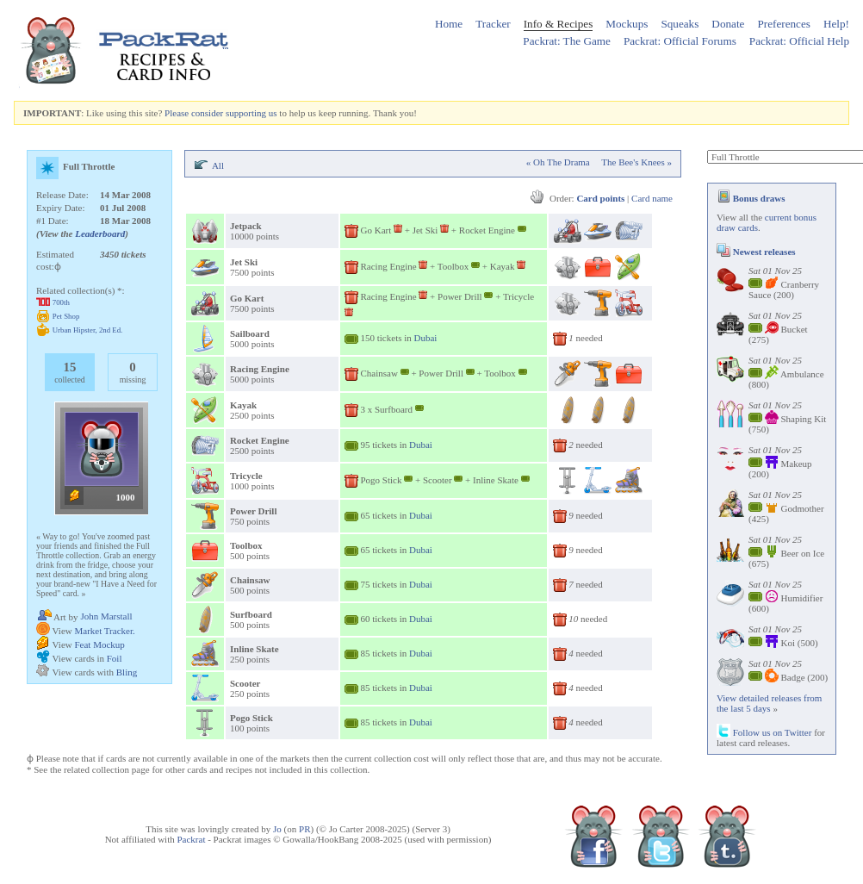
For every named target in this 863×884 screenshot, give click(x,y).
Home (449, 23)
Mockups (626, 23)
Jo (277, 829)
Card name (652, 198)
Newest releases (756, 251)
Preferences (783, 23)
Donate (727, 23)
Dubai (426, 338)
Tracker (493, 23)
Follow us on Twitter (764, 732)
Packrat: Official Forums (680, 40)
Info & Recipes (558, 23)
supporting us (251, 113)
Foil (114, 658)
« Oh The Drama (558, 162)
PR (304, 829)
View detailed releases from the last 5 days (769, 703)
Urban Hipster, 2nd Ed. (88, 330)
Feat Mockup (99, 644)
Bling (126, 672)
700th (61, 302)
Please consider (194, 113)
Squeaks (679, 23)
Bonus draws (751, 198)
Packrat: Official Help (799, 40)
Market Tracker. (104, 631)
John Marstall (106, 616)
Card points (600, 198)
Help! (836, 23)
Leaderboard (100, 233)
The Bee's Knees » (636, 162)
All (218, 165)
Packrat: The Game (567, 40)
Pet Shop (66, 316)
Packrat (191, 839)
